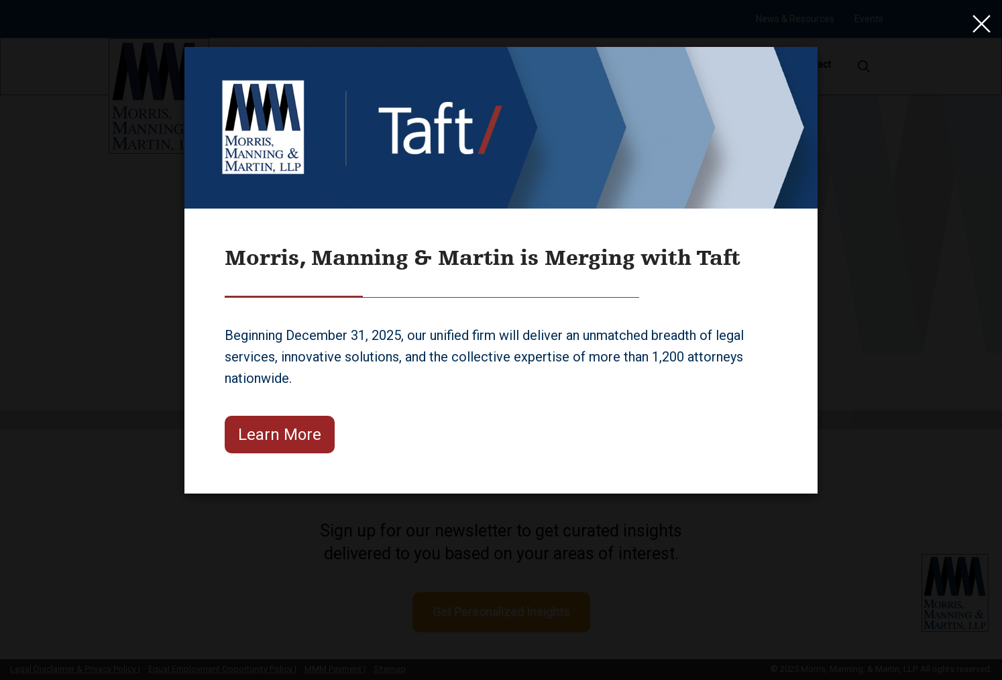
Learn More (279, 434)
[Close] (978, 23)
